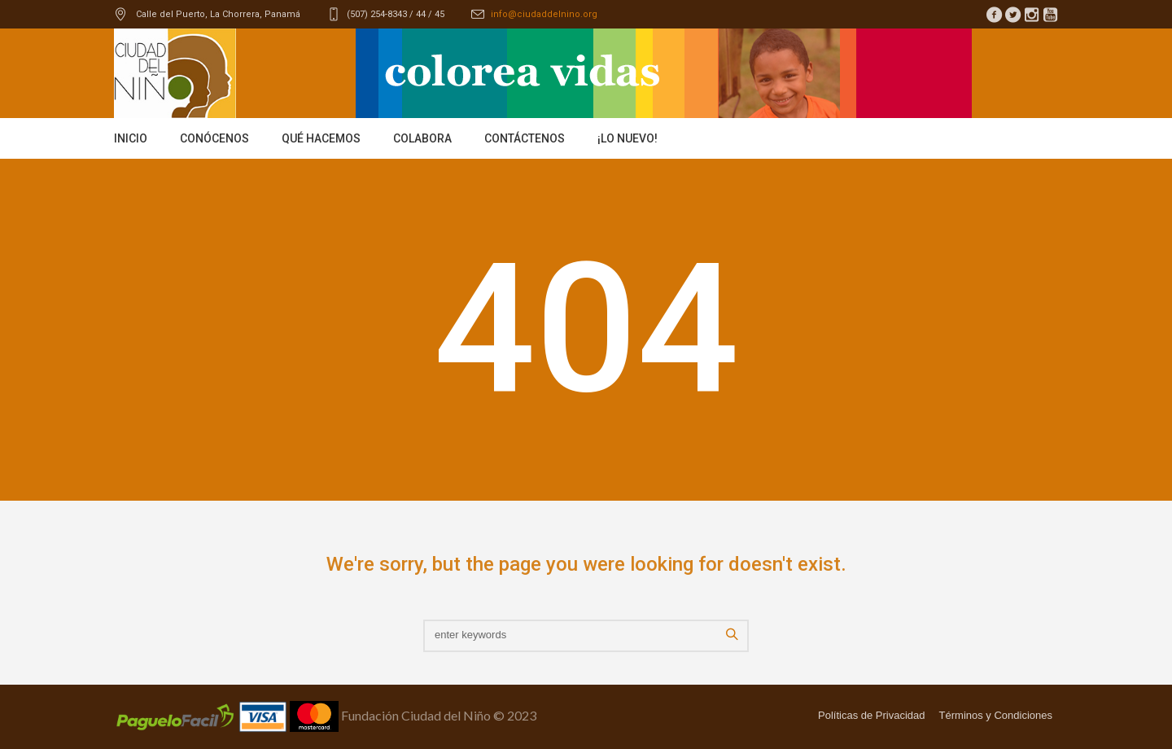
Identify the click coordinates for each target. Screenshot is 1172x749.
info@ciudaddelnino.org (544, 14)
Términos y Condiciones (995, 715)
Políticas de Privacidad (871, 715)
